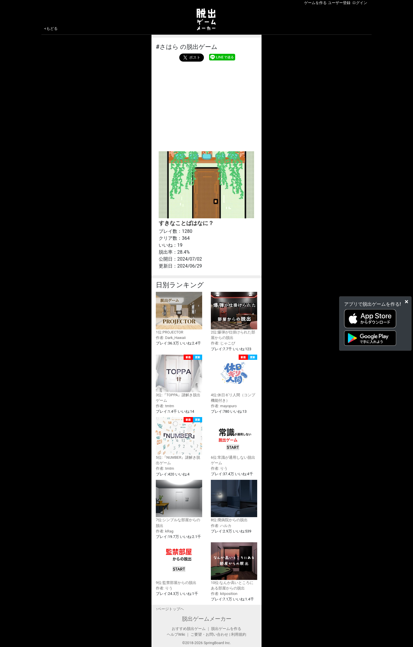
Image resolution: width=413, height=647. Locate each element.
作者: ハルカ (221, 526)
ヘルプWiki (176, 634)
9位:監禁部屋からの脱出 (179, 563)
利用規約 (238, 634)
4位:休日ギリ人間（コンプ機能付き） (234, 379)
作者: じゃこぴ (223, 343)
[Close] (406, 301)
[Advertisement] (206, 104)
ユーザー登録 (339, 3)
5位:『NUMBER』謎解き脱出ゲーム (179, 441)
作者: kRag (164, 531)
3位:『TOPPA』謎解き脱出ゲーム (179, 379)
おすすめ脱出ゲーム (189, 628)
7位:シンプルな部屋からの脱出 (179, 504)
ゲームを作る (315, 3)
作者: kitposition (224, 593)
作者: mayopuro (224, 406)
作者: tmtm (165, 406)
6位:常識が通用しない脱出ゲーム (234, 441)
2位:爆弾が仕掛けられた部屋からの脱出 (234, 316)
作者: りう (219, 468)
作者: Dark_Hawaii (171, 338)
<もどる (51, 28)
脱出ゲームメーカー (206, 618)
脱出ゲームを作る (226, 628)
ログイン (359, 3)
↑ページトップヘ (170, 609)
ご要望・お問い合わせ (209, 634)
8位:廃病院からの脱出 (234, 501)
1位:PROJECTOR (179, 313)
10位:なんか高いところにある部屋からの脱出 (234, 566)
